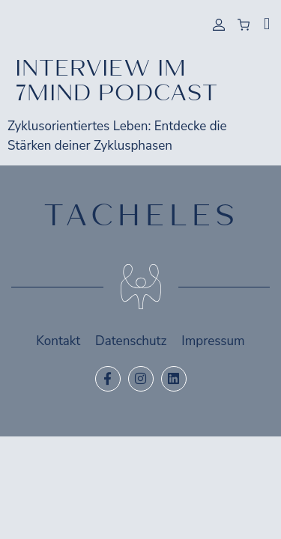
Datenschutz (130, 341)
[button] (267, 24)
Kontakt (58, 341)
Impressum (212, 341)
